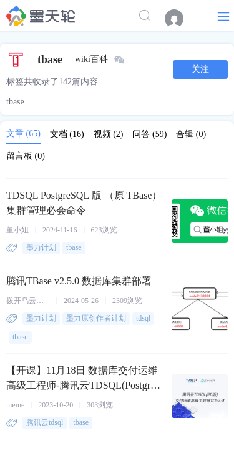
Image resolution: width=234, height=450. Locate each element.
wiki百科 (91, 59)
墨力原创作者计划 (96, 318)
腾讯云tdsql (44, 422)
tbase (74, 247)
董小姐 (17, 230)
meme (15, 405)
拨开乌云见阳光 (28, 300)
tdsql (143, 318)
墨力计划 (41, 247)
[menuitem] (180, 19)
